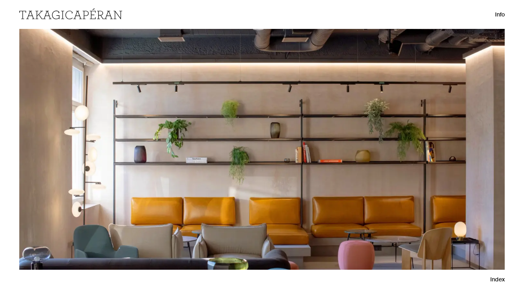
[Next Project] (471, 144)
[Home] (70, 13)
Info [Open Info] (500, 14)
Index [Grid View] (497, 279)
